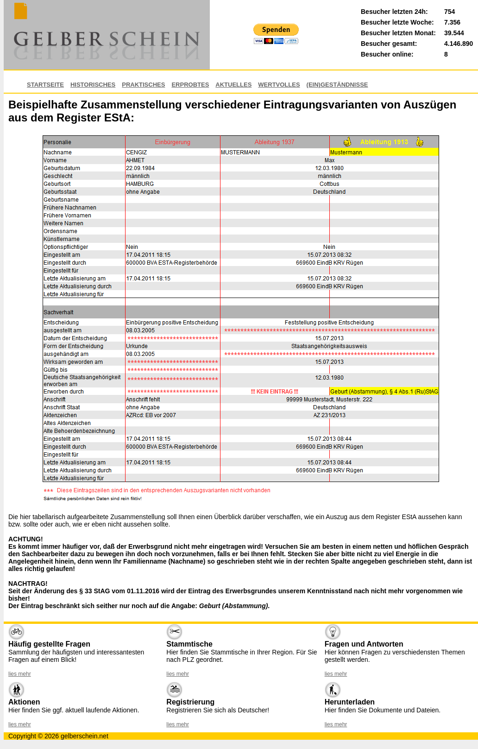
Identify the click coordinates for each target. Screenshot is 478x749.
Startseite (45, 84)
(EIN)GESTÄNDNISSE (337, 84)
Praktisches (143, 84)
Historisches (92, 84)
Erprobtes (190, 84)
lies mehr (19, 674)
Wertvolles (279, 84)
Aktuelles (233, 84)
